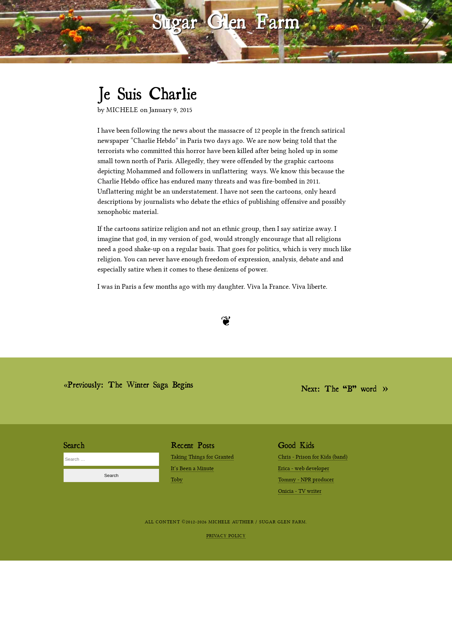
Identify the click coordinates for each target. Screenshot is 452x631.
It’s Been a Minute (192, 468)
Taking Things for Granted (202, 457)
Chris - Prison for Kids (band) (312, 457)
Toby (177, 479)
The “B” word (339, 388)
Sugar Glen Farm (226, 20)
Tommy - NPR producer (306, 479)
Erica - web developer (303, 468)
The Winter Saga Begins (130, 384)
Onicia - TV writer (299, 491)
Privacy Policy (226, 535)
